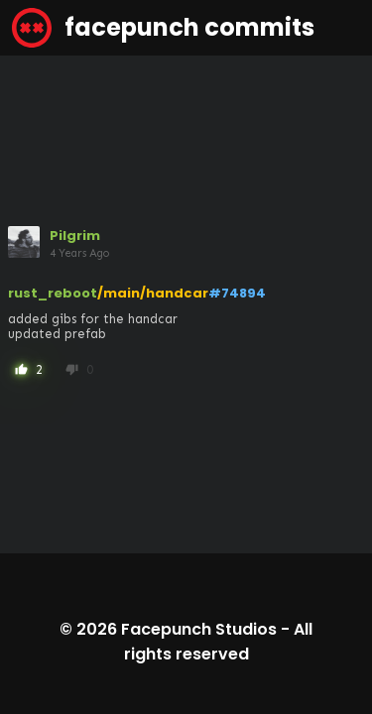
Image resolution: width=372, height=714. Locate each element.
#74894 (237, 293)
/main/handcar (152, 293)
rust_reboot (52, 293)
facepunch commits (163, 28)
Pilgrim (75, 235)
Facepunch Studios (199, 629)
